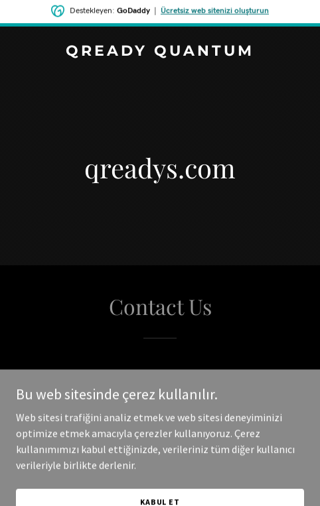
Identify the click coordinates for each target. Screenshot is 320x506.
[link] (160, 51)
